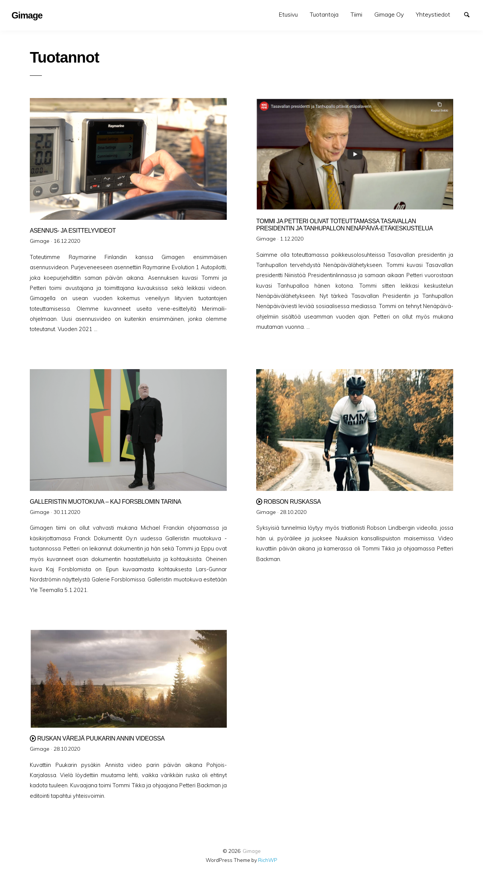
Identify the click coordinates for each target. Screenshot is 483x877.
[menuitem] (288, 14)
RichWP (267, 860)
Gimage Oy (389, 14)
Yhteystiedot (433, 14)
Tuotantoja (324, 14)
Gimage (252, 851)
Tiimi (356, 14)
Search (470, 14)
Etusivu (288, 14)
